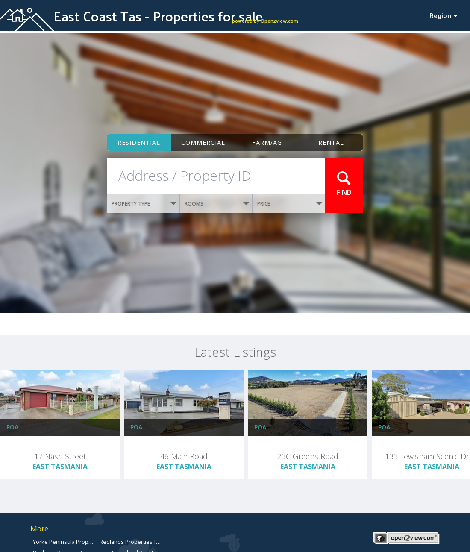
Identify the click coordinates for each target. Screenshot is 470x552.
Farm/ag (267, 142)
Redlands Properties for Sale (137, 542)
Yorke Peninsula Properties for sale (78, 542)
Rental (331, 142)
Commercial (203, 142)
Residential (139, 142)
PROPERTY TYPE (144, 203)
